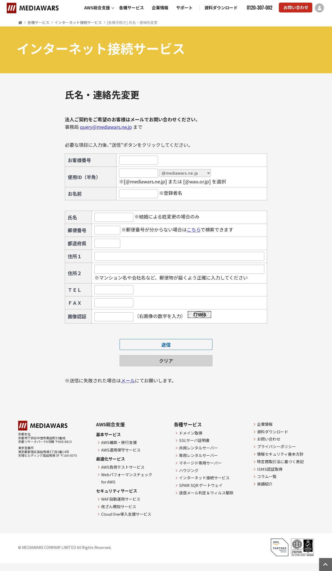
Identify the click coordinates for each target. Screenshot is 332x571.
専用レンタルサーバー (198, 455)
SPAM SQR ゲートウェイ (201, 485)
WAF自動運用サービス (120, 499)
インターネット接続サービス (78, 22)
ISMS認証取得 (269, 469)
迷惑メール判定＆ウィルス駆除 (206, 492)
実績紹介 (265, 484)
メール (128, 380)
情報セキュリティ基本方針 (280, 454)
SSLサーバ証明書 (194, 440)
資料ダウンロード (221, 7)
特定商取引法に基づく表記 (280, 461)
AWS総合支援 (97, 7)
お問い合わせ (295, 7)
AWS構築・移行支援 (119, 442)
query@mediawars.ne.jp (106, 126)
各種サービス (131, 7)
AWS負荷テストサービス (122, 467)
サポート (184, 7)
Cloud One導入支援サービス (126, 514)
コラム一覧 (266, 476)
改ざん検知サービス (118, 506)
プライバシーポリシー (276, 446)
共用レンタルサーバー (198, 447)
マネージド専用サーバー (200, 463)
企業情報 (160, 7)
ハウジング (188, 470)
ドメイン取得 (190, 433)
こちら (193, 229)
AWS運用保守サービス (121, 450)
